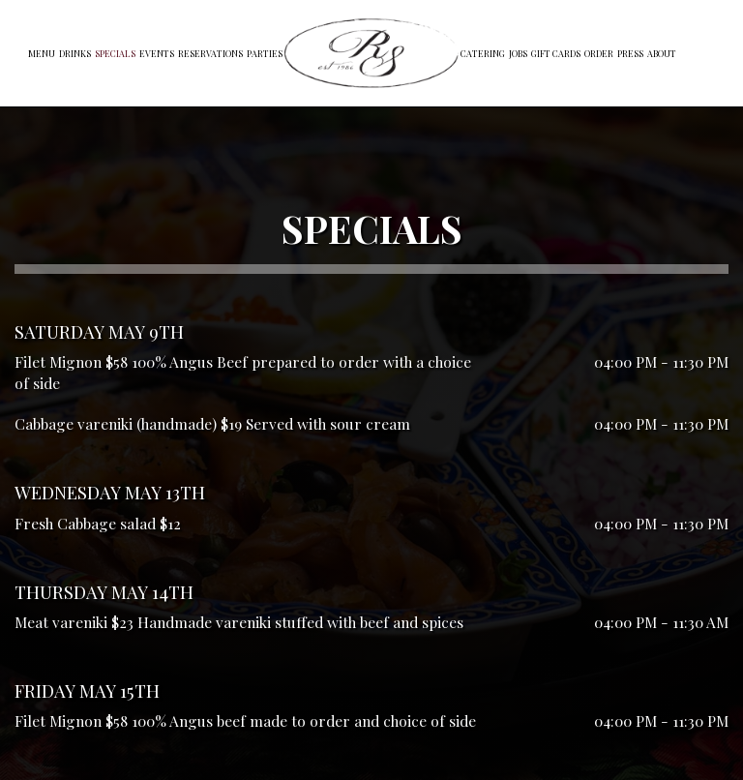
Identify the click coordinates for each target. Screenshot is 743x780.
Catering (483, 53)
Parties (264, 53)
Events (156, 53)
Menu (41, 53)
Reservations (210, 53)
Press (630, 53)
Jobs (518, 53)
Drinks (75, 53)
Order (598, 53)
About (661, 53)
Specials (115, 53)
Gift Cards (555, 53)
